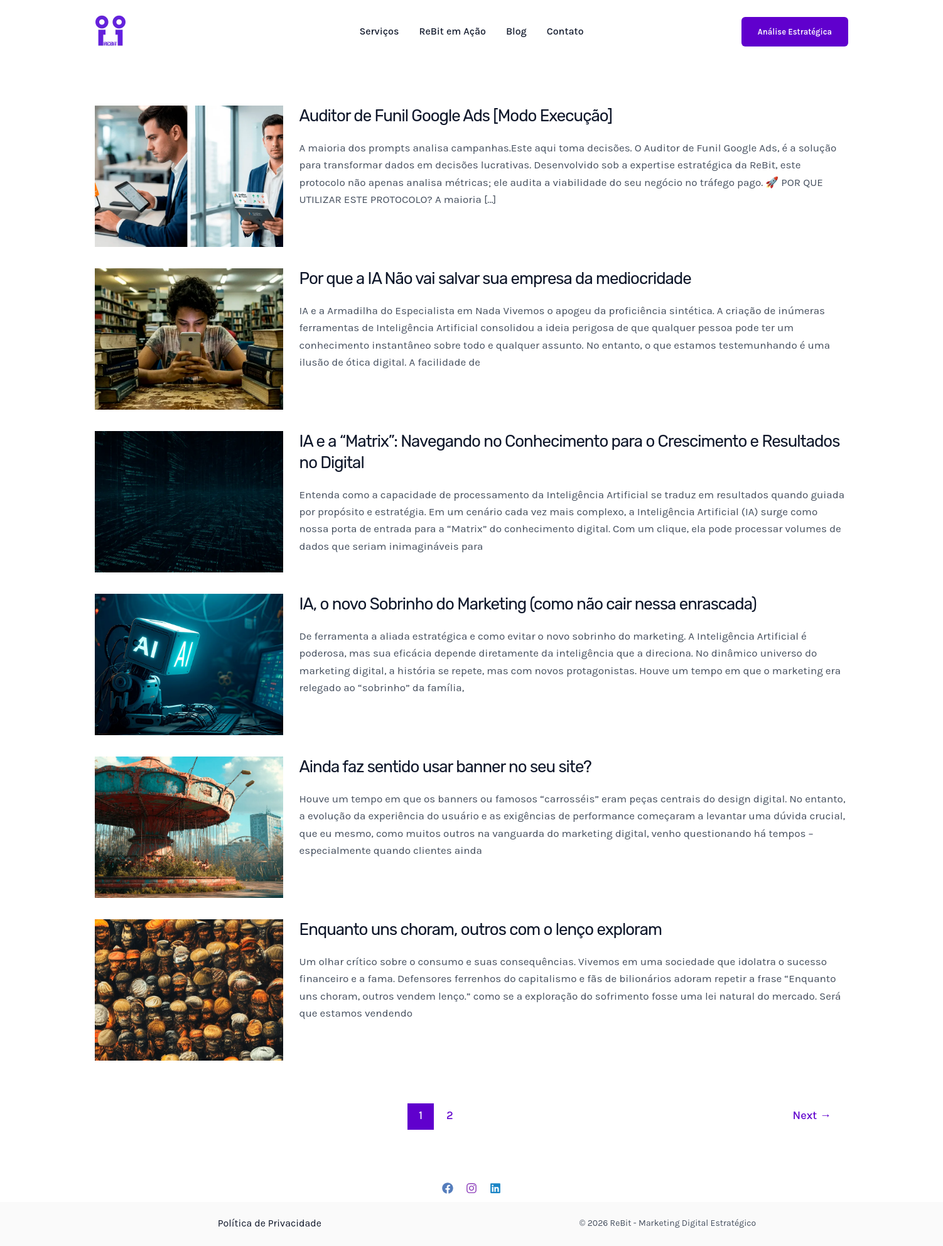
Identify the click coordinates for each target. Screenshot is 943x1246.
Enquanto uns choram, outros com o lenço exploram (482, 929)
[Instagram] (471, 1188)
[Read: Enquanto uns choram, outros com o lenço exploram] (189, 989)
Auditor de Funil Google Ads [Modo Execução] (457, 116)
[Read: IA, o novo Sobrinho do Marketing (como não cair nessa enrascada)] (189, 663)
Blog (516, 31)
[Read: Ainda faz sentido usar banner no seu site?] (189, 826)
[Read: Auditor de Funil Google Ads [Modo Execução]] (189, 175)
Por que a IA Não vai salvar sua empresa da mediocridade (496, 278)
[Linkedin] (495, 1188)
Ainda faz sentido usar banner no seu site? (446, 767)
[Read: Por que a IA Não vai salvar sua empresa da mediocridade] (189, 338)
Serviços (379, 31)
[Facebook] (447, 1188)
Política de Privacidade (269, 1223)
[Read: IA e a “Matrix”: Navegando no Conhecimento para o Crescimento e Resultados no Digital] (189, 501)
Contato (565, 31)
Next (812, 1115)
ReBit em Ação (452, 31)
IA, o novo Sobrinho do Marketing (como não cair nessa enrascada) (529, 604)
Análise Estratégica (795, 31)
